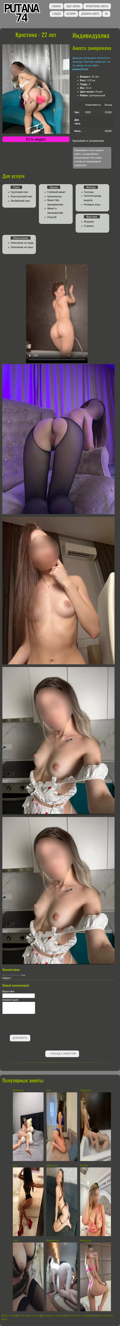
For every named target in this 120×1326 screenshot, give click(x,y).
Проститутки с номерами (80, 1315)
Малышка (86, 1240)
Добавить (20, 1037)
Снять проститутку (29, 1315)
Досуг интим (9, 1315)
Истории (71, 14)
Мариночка (53, 1240)
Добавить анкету (90, 14)
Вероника (18, 1090)
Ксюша (84, 1165)
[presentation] (26, 1025)
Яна (48, 1090)
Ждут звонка (73, 6)
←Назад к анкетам (62, 1053)
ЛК (106, 14)
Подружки (86, 1090)
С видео (56, 14)
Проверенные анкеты (97, 6)
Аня (15, 1165)
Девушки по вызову (53, 1315)
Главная (56, 6)
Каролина (52, 1165)
